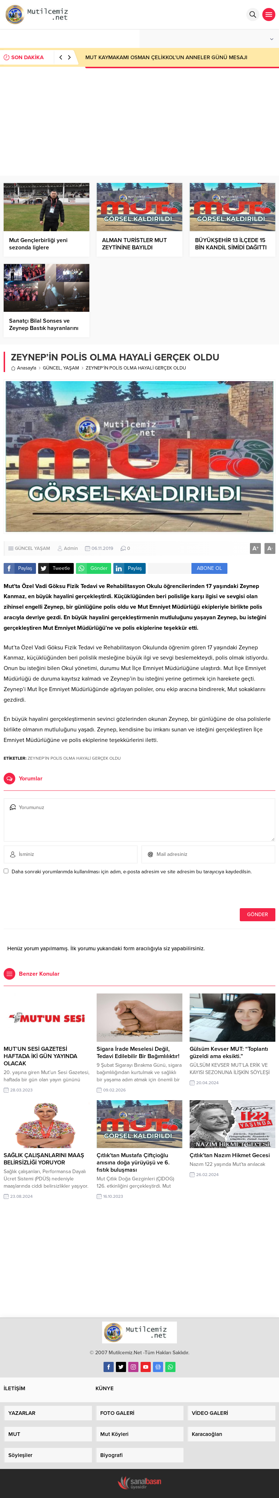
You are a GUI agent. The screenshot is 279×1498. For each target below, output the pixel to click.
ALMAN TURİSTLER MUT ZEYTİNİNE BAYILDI (134, 244)
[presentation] (53, 892)
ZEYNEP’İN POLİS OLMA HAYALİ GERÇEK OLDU (74, 758)
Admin (71, 548)
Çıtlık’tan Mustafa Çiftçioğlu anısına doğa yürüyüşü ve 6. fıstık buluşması (133, 1162)
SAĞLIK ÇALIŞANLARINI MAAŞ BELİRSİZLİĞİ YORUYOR (44, 1159)
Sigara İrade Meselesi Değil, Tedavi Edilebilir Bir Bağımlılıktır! (138, 1052)
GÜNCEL (52, 368)
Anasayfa (23, 368)
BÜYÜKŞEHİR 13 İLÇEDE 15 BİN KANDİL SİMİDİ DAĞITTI (231, 244)
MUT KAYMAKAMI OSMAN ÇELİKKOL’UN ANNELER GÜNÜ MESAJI (166, 57)
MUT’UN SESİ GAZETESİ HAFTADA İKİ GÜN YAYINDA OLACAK (40, 1056)
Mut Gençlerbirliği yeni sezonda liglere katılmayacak (38, 247)
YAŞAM (71, 368)
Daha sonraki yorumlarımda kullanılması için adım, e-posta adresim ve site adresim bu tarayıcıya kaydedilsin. (132, 872)
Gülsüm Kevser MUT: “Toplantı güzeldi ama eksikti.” (229, 1052)
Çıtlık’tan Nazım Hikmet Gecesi (230, 1155)
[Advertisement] (139, 121)
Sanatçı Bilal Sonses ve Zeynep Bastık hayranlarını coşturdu (43, 328)
